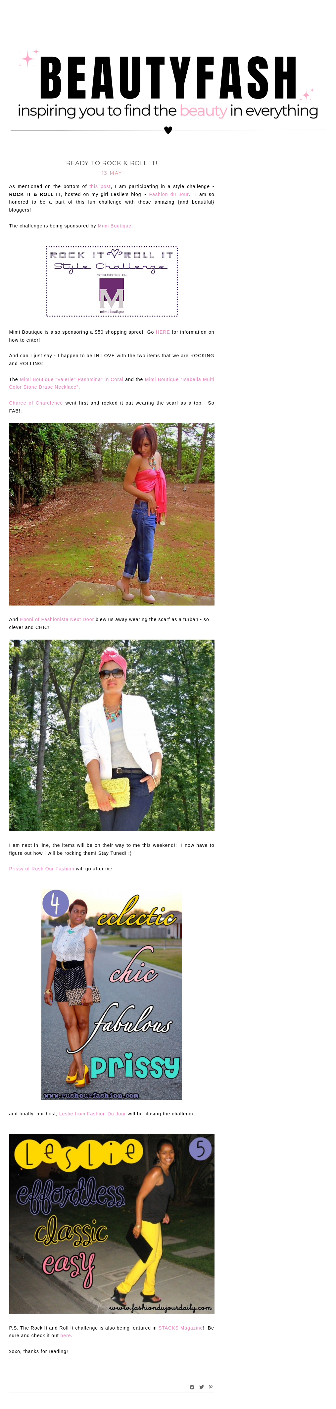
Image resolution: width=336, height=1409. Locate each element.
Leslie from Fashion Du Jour (92, 1113)
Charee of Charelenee (36, 403)
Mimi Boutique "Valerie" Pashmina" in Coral (71, 379)
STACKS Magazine (181, 1328)
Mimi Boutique (114, 225)
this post (100, 186)
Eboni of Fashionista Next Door (57, 619)
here (65, 1335)
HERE (163, 332)
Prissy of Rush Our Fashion (41, 868)
